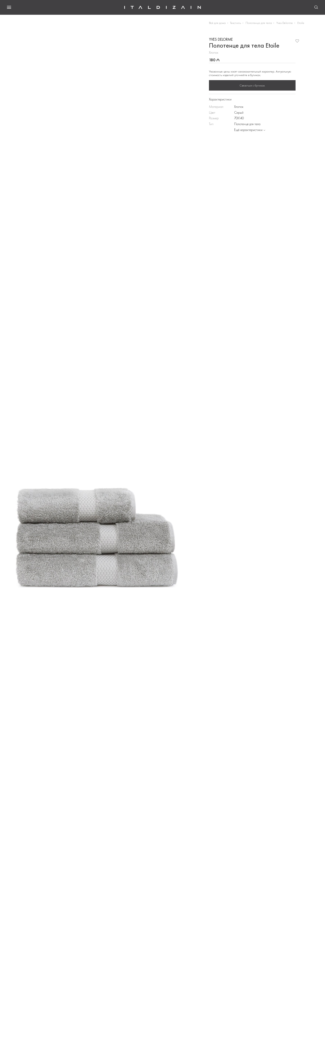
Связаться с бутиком (252, 85)
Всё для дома (217, 23)
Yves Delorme (284, 23)
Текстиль (235, 23)
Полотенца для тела (259, 23)
